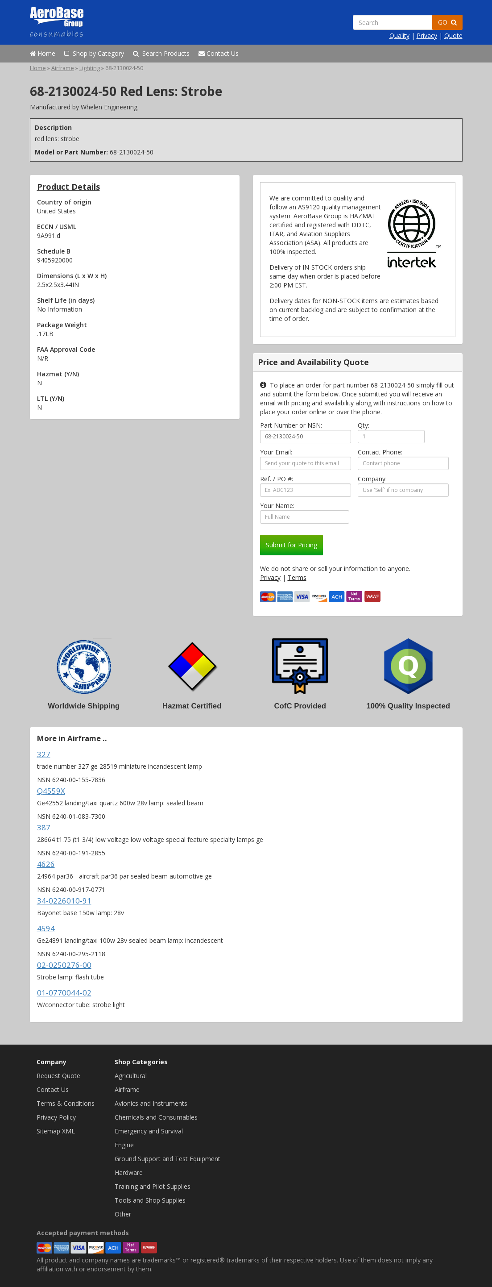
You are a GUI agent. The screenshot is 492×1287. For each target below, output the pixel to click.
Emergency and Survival (149, 1131)
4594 (46, 928)
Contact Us (218, 53)
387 (43, 827)
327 (43, 754)
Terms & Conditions (66, 1103)
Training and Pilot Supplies (152, 1186)
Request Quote (58, 1075)
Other (123, 1214)
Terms (297, 577)
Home (42, 53)
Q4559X (51, 791)
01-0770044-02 (64, 992)
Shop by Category (94, 53)
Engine (124, 1145)
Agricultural (131, 1075)
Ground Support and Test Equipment (167, 1158)
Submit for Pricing (291, 545)
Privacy (427, 35)
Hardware (129, 1172)
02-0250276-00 (64, 965)
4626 (46, 864)
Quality (399, 35)
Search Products (161, 53)
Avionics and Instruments (151, 1103)
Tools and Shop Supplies (150, 1200)
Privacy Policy (56, 1117)
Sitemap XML (56, 1131)
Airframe (62, 68)
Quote (453, 35)
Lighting (89, 68)
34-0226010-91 (64, 900)
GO (447, 22)
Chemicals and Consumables (156, 1117)
